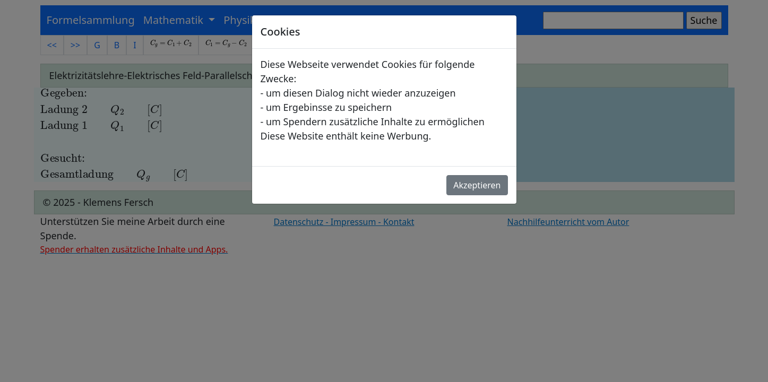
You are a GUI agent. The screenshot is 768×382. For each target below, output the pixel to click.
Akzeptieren (477, 185)
